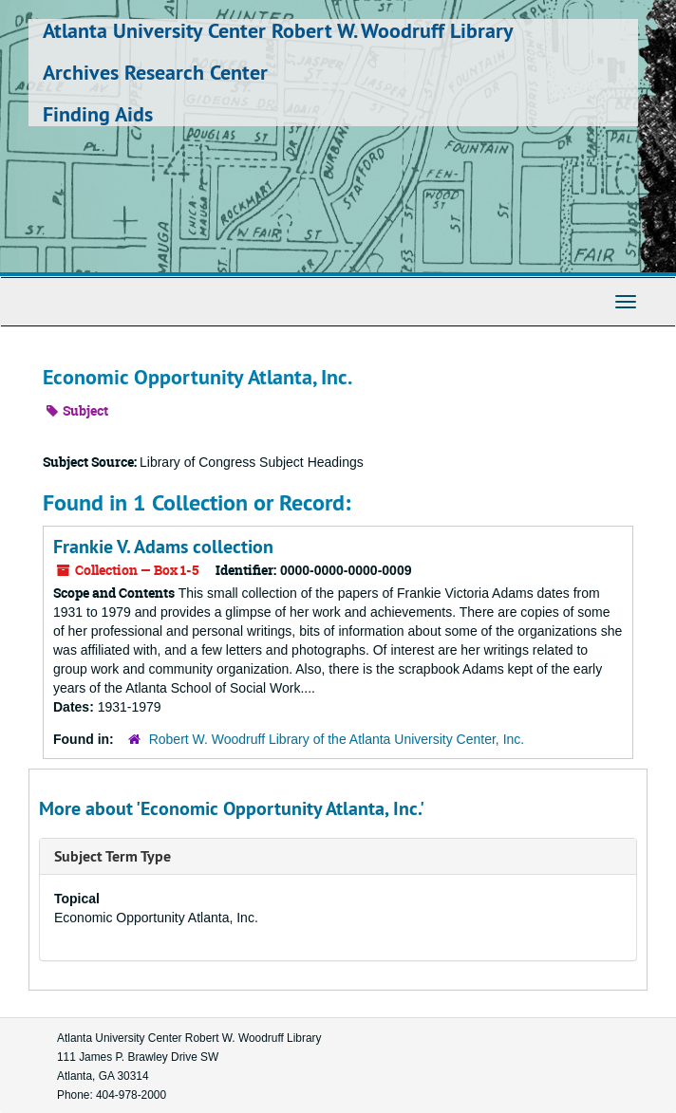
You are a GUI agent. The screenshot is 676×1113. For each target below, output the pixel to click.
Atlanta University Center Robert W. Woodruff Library (278, 30)
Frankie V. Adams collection (163, 546)
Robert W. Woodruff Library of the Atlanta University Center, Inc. (337, 739)
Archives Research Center (155, 72)
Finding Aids (98, 114)
